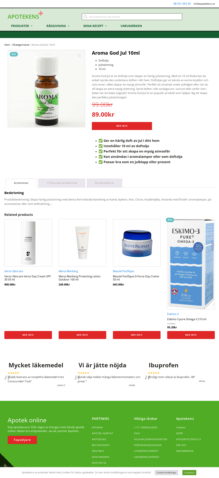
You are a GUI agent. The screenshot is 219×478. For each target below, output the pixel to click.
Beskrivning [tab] (21, 183)
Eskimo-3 (173, 314)
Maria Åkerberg (68, 271)
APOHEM (97, 427)
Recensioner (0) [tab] (104, 183)
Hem (7, 44)
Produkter (22, 26)
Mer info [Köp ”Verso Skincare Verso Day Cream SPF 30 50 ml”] (28, 335)
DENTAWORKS (101, 457)
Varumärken (131, 26)
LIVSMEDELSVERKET (146, 451)
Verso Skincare (13, 271)
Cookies (181, 427)
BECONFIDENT (101, 445)
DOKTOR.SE (99, 463)
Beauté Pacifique (123, 271)
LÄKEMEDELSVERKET (147, 457)
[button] (80, 56)
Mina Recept (95, 26)
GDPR (179, 433)
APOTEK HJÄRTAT (102, 433)
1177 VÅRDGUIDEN (145, 427)
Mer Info (122, 125)
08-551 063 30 (182, 4)
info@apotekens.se (204, 3)
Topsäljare (22, 440)
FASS (137, 433)
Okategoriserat (20, 44)
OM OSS (181, 445)
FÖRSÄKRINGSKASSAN (148, 445)
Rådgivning (58, 26)
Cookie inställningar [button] (166, 472)
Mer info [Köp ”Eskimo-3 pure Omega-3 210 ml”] (191, 335)
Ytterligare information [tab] (62, 183)
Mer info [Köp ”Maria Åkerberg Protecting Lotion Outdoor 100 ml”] (82, 335)
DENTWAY (98, 451)
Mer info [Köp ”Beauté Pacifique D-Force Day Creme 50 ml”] (136, 335)
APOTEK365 (99, 439)
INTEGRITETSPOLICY (188, 439)
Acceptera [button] (189, 472)
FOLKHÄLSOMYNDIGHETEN (150, 439)
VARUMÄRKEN (185, 451)
